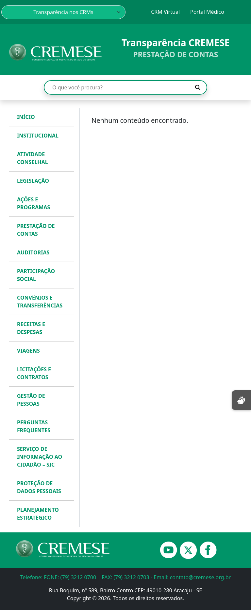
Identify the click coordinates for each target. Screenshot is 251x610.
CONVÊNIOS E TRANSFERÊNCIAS (39, 301)
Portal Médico (207, 11)
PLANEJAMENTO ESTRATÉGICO (38, 513)
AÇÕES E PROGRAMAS (33, 203)
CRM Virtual (165, 11)
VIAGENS (28, 350)
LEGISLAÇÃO (33, 180)
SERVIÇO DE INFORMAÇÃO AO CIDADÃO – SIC (39, 456)
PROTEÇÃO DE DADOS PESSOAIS (39, 487)
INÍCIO (26, 116)
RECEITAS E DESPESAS (31, 328)
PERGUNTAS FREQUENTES (33, 426)
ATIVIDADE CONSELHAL (32, 158)
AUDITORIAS (33, 252)
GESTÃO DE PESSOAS (31, 399)
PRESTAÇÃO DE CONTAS (36, 229)
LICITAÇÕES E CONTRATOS (34, 373)
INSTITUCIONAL (38, 135)
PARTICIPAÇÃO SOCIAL (36, 275)
